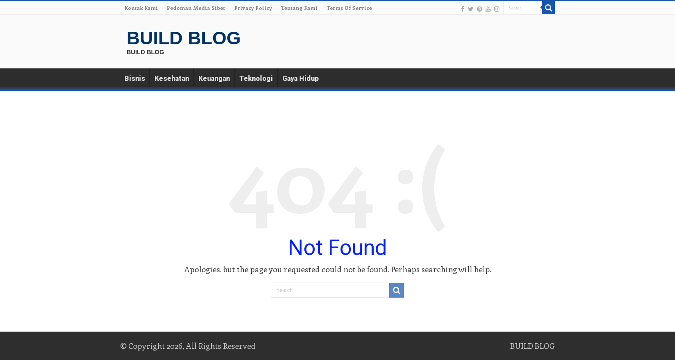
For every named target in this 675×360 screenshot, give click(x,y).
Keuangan (214, 78)
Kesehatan (172, 78)
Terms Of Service (349, 7)
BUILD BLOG (184, 38)
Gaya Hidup (300, 78)
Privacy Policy (253, 7)
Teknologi (256, 78)
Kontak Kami (141, 7)
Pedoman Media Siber (196, 7)
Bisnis (134, 78)
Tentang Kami (299, 7)
